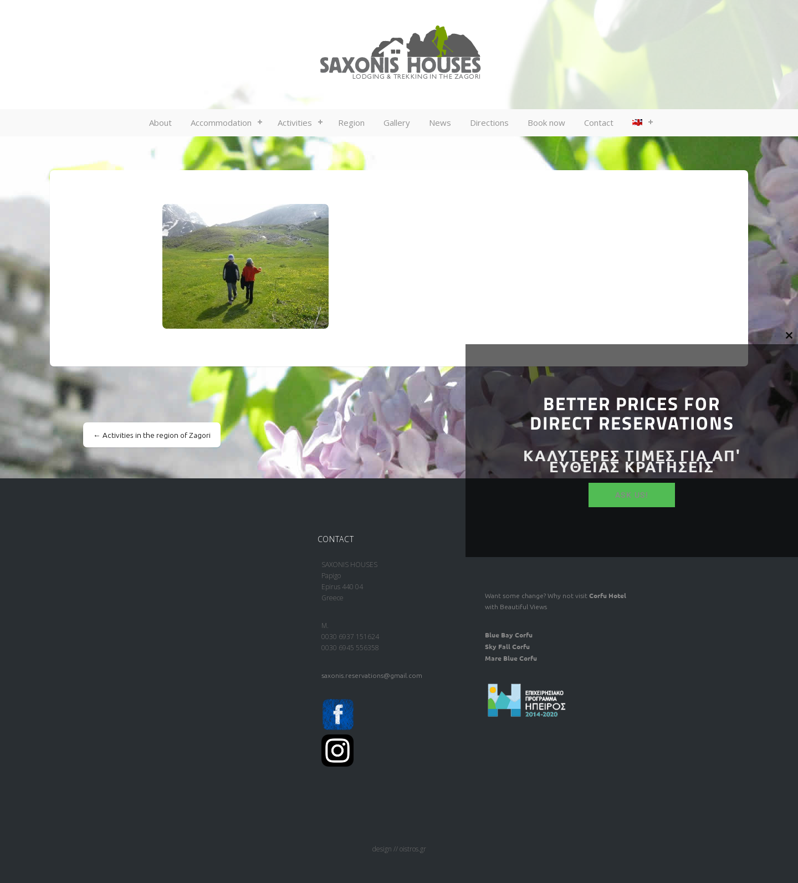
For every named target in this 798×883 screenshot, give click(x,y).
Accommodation (221, 122)
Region (351, 122)
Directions (489, 122)
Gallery (396, 122)
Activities (295, 122)
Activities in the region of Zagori (152, 435)
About (160, 122)
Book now (546, 122)
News (440, 122)
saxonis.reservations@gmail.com (371, 675)
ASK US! (632, 495)
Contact (598, 122)
